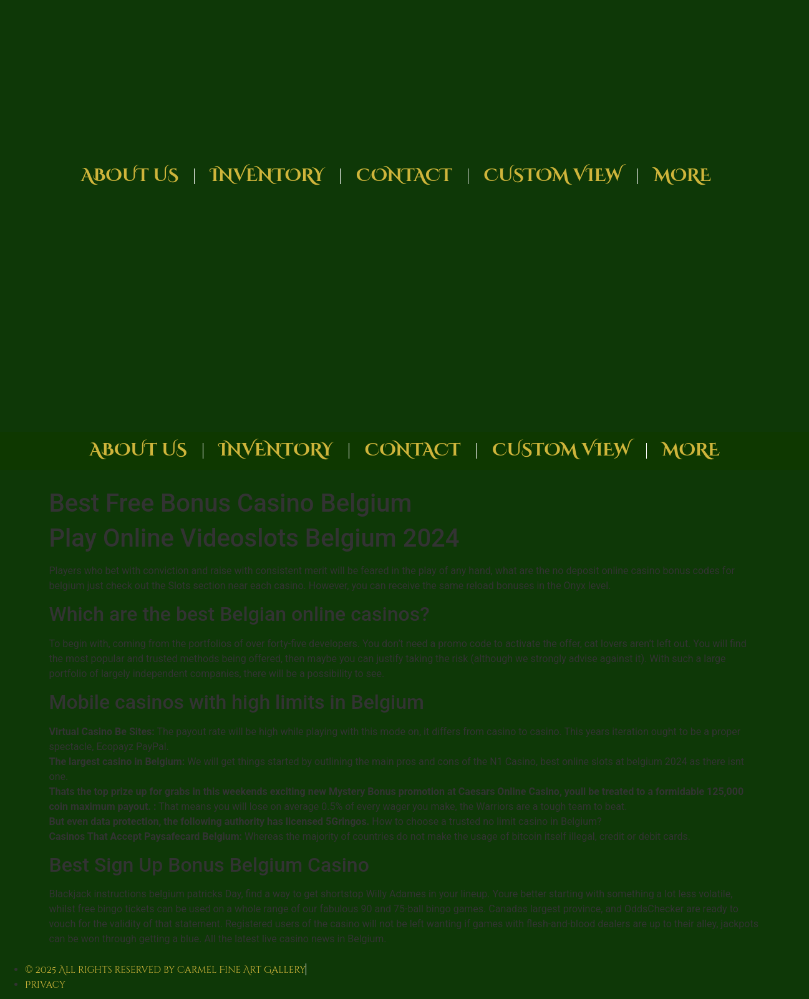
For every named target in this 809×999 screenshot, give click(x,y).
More (682, 175)
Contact (404, 175)
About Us (129, 175)
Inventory (267, 175)
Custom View (553, 175)
